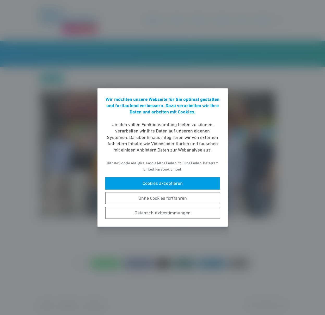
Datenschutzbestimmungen (162, 213)
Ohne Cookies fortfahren (162, 198)
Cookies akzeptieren (163, 183)
